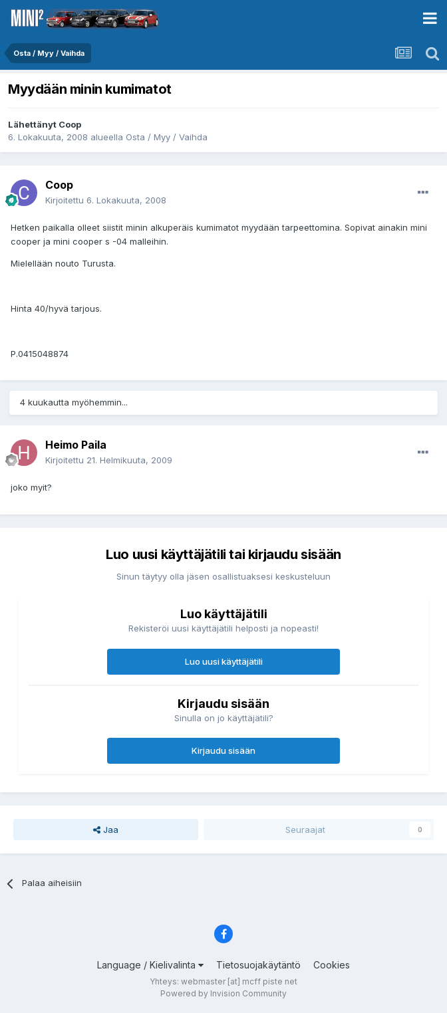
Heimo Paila (75, 444)
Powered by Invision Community (223, 993)
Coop (70, 124)
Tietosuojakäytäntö (258, 964)
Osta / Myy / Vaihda (167, 137)
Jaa (105, 830)
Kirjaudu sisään (223, 750)
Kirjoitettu (105, 200)
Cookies (331, 964)
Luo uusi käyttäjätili (224, 661)
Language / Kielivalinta (150, 964)
